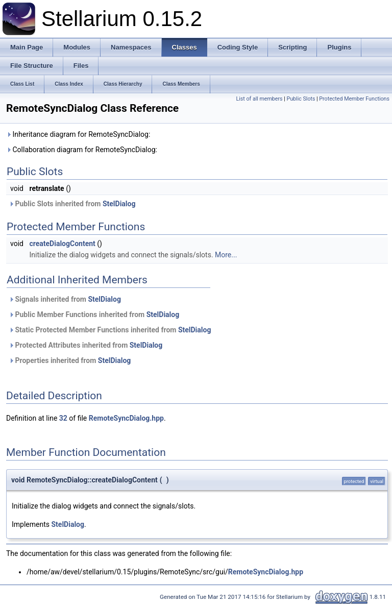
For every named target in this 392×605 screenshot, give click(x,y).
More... (226, 255)
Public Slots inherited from (72, 204)
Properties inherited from (70, 360)
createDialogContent (62, 243)
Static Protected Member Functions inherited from (110, 330)
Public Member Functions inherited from (94, 314)
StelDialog (119, 204)
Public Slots (300, 98)
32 (63, 418)
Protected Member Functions (354, 98)
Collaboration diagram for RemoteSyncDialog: (81, 150)
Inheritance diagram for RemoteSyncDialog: (78, 134)
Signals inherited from (65, 299)
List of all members (259, 98)
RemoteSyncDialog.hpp (126, 418)
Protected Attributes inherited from (85, 345)
